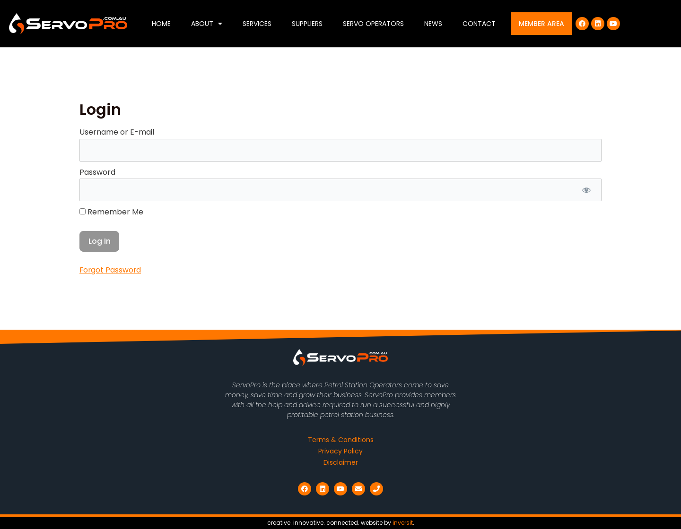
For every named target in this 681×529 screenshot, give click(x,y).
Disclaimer (340, 462)
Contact (479, 23)
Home (161, 23)
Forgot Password (110, 270)
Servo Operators (373, 23)
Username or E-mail (116, 132)
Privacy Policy (340, 451)
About (206, 24)
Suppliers (307, 23)
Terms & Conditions (341, 439)
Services (257, 23)
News (433, 23)
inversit (403, 523)
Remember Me (111, 212)
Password (97, 172)
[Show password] (586, 190)
